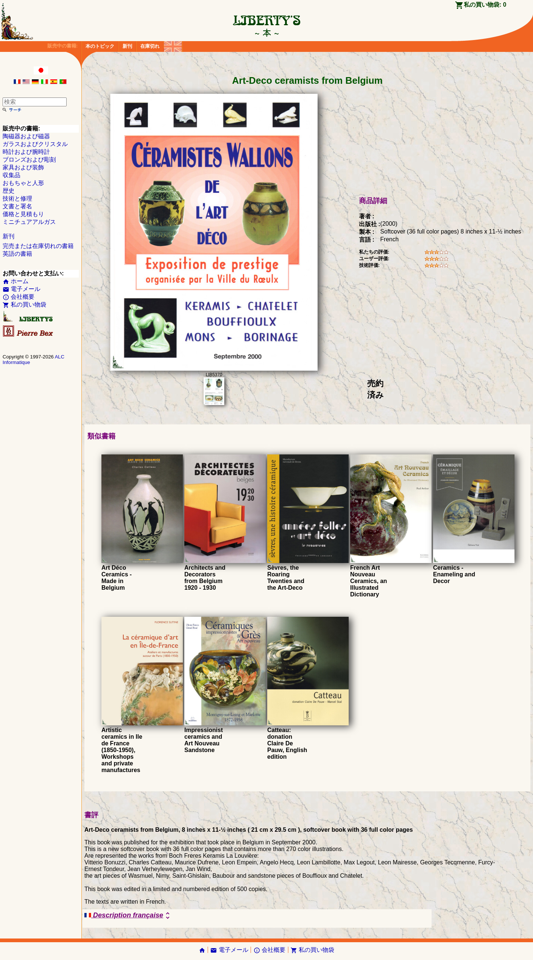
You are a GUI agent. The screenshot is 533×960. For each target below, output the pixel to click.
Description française (128, 915)
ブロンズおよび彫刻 (29, 159)
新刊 (127, 46)
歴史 (8, 191)
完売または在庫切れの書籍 (38, 246)
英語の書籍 (17, 254)
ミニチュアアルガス (29, 222)
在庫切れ (150, 46)
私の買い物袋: (485, 4)
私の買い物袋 (24, 304)
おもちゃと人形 (23, 183)
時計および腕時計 (26, 152)
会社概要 (18, 297)
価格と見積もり (23, 214)
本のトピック (100, 46)
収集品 (11, 175)
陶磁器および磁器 (26, 136)
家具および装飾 (23, 167)
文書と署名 (17, 206)
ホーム (16, 281)
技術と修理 (17, 198)
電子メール (21, 289)
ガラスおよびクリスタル (35, 144)
